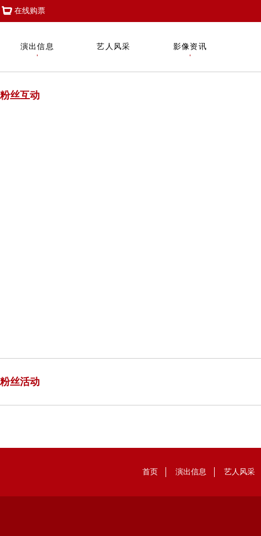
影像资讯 (190, 49)
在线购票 (22, 11)
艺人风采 (114, 49)
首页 (150, 472)
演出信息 (37, 49)
